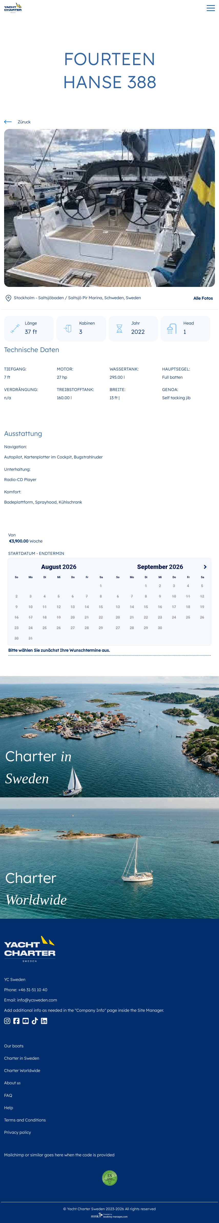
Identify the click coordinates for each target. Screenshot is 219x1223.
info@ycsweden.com (37, 1000)
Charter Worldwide (22, 1070)
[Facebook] (16, 1020)
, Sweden (72, 297)
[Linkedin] (44, 1020)
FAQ (8, 1095)
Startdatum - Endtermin (36, 553)
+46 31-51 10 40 (32, 989)
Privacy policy (17, 1132)
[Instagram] (7, 1020)
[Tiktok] (35, 1020)
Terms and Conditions (25, 1119)
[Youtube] (26, 1020)
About (12, 1082)
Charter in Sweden (21, 1058)
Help (8, 1107)
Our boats (14, 1045)
